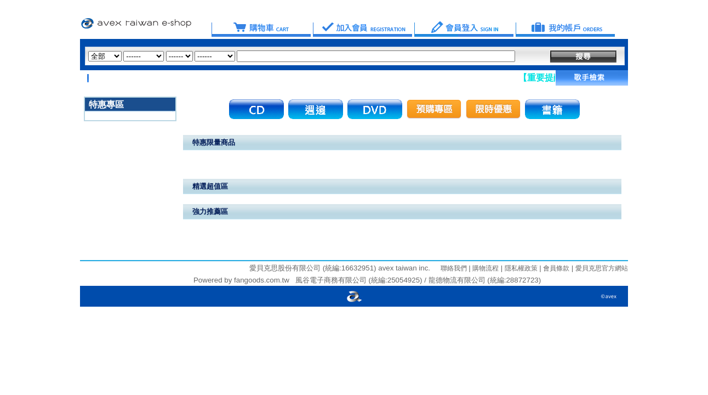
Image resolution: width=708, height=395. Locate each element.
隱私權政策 (520, 268)
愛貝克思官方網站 (601, 268)
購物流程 (485, 268)
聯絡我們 (454, 268)
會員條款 (555, 268)
